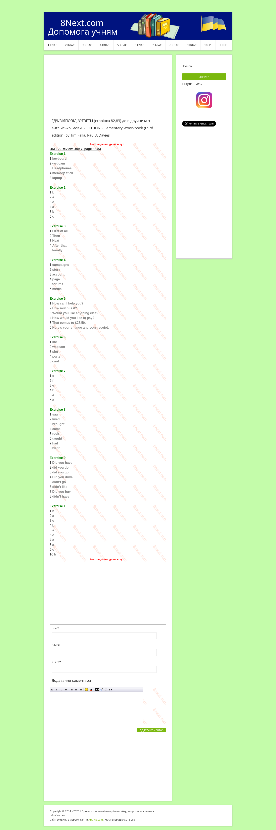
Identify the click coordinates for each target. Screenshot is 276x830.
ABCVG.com (96, 819)
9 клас (192, 45)
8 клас (174, 45)
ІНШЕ (223, 45)
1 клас (52, 45)
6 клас (139, 45)
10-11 (208, 45)
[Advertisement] (108, 89)
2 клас (70, 45)
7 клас (157, 45)
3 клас (87, 45)
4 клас (104, 45)
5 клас (122, 45)
